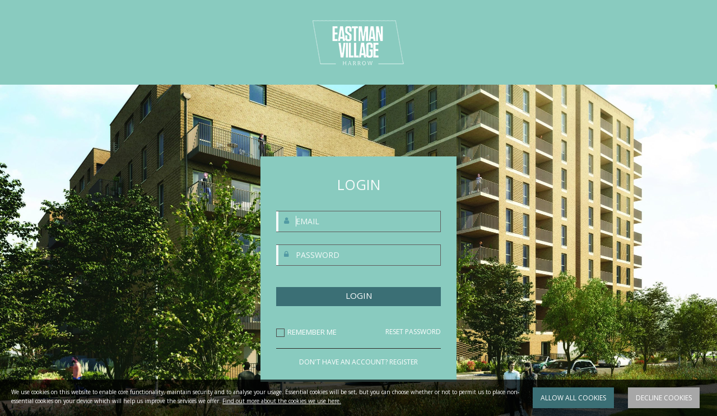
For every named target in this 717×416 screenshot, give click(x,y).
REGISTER (403, 362)
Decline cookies (664, 398)
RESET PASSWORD (413, 332)
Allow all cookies (573, 398)
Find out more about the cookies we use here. (281, 401)
